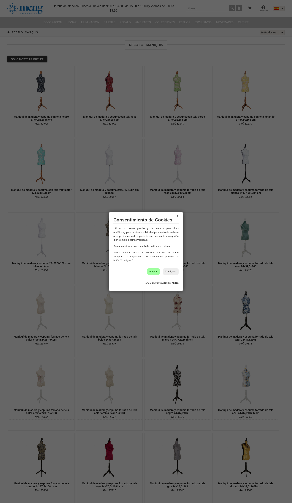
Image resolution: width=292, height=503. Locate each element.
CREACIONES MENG (167, 283)
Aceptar (153, 271)
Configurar (170, 271)
